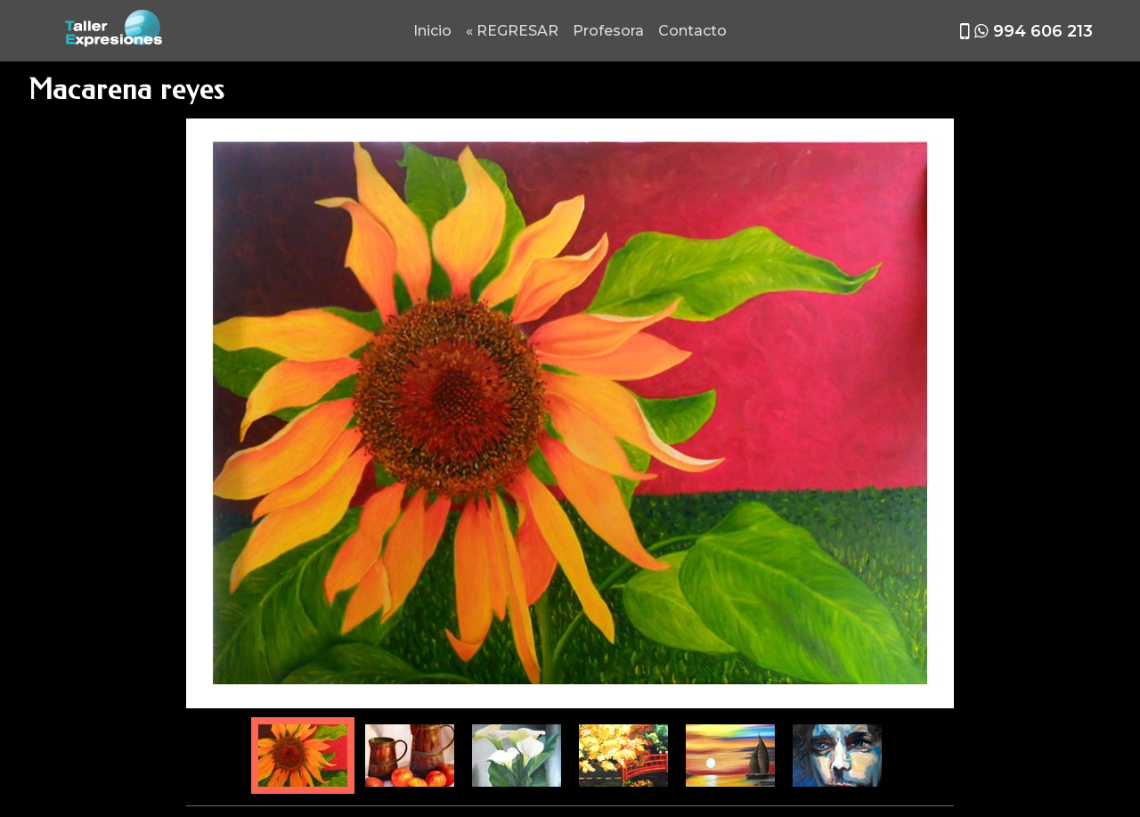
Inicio (432, 30)
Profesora (608, 30)
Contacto (692, 30)
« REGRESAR (512, 30)
